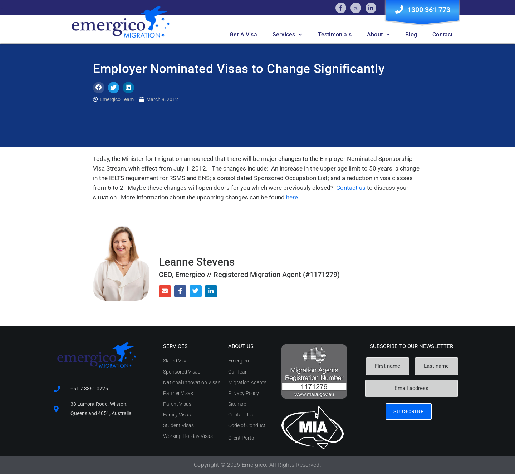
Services (288, 34)
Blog (411, 34)
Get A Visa (243, 34)
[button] (98, 87)
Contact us (351, 187)
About (378, 34)
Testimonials (335, 34)
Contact (442, 34)
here (292, 197)
